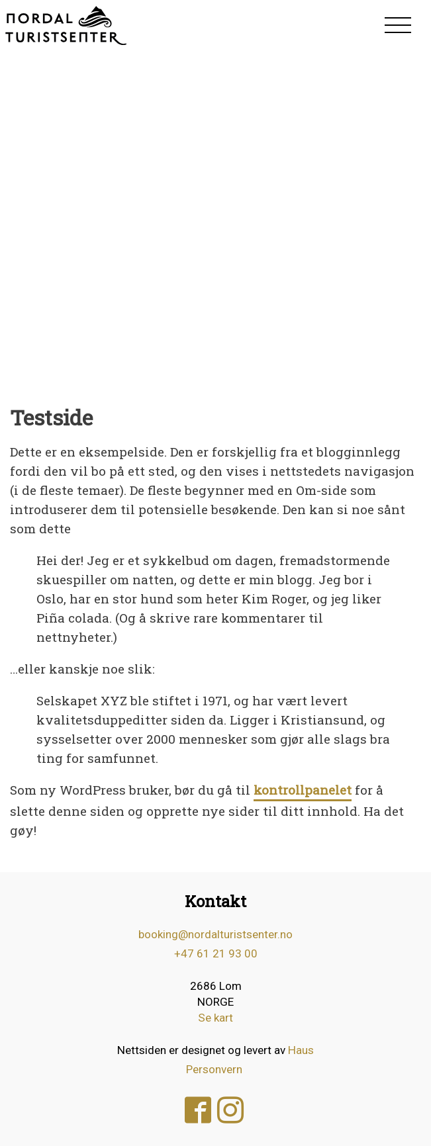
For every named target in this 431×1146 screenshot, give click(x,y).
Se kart (215, 1017)
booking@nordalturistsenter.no (215, 934)
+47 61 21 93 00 (216, 953)
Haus (301, 1050)
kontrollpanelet (303, 789)
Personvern (214, 1069)
